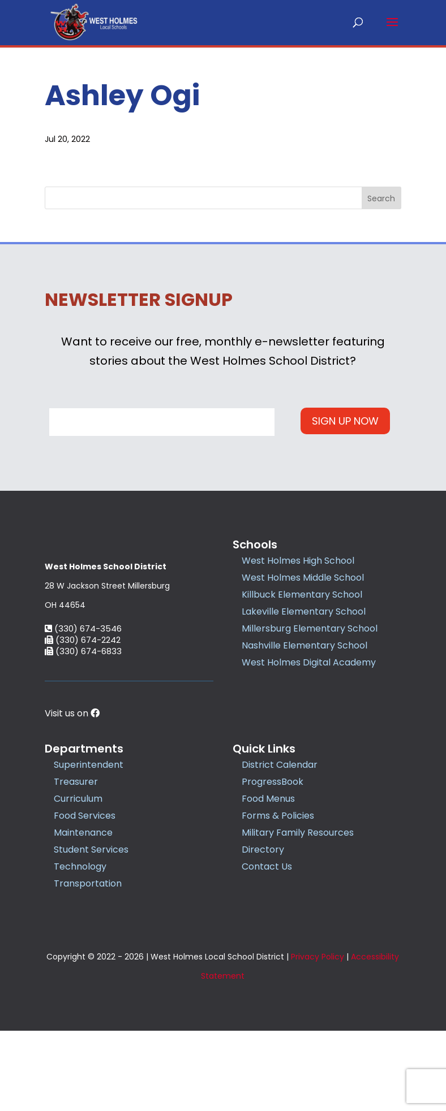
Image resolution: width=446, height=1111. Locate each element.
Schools (255, 544)
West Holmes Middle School (303, 576)
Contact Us (267, 946)
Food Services (84, 895)
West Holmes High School (298, 560)
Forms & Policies (278, 895)
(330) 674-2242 (83, 720)
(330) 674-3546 (83, 709)
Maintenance (83, 912)
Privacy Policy (317, 1037)
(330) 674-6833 (83, 731)
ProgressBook (272, 861)
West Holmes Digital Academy (309, 661)
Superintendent (88, 844)
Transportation (88, 963)
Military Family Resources (298, 912)
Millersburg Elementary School (310, 627)
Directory (263, 929)
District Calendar (280, 844)
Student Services (91, 929)
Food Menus (268, 878)
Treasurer (76, 861)
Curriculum (78, 878)
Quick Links (264, 829)
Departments (84, 829)
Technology (80, 946)
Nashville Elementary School (304, 644)
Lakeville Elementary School (304, 610)
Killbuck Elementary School (302, 593)
